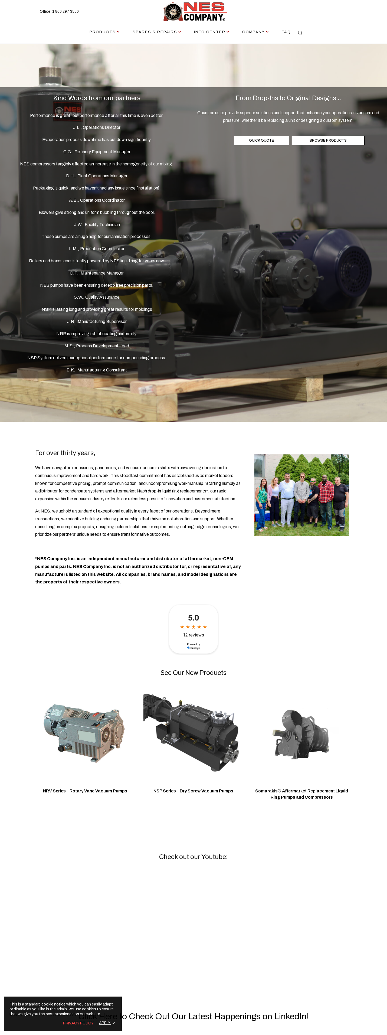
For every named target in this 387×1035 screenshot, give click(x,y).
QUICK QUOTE (261, 140)
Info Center (209, 32)
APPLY (105, 1023)
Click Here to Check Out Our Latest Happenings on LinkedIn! (193, 1016)
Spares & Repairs (155, 32)
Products (103, 32)
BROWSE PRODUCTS (328, 140)
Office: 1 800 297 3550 (59, 11)
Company (253, 32)
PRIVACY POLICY (78, 1023)
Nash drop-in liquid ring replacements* (172, 491)
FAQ (286, 32)
